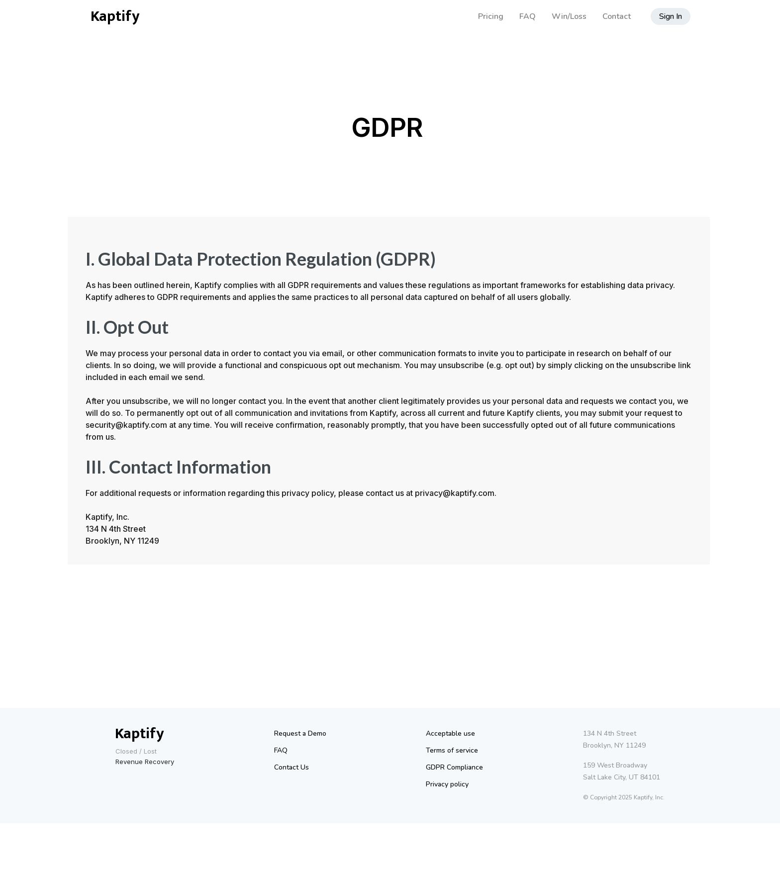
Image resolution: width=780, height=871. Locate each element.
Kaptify (115, 16)
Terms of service (452, 750)
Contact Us (291, 767)
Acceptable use (450, 733)
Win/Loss (569, 16)
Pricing (490, 16)
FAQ (527, 16)
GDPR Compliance (454, 767)
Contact (616, 16)
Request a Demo (300, 733)
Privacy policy (447, 784)
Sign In (670, 16)
